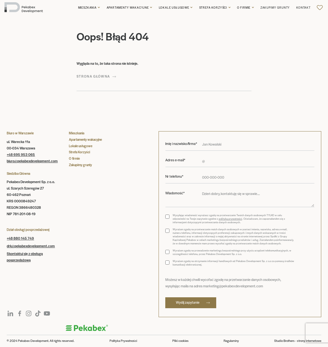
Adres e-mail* (175, 160)
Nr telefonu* (174, 176)
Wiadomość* (174, 193)
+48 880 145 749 (20, 238)
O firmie (244, 7)
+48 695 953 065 (21, 154)
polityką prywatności (230, 218)
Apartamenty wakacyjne (128, 7)
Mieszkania (87, 7)
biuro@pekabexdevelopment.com (32, 160)
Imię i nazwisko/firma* (181, 143)
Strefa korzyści (213, 7)
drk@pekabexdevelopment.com (31, 245)
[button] (89, 8)
